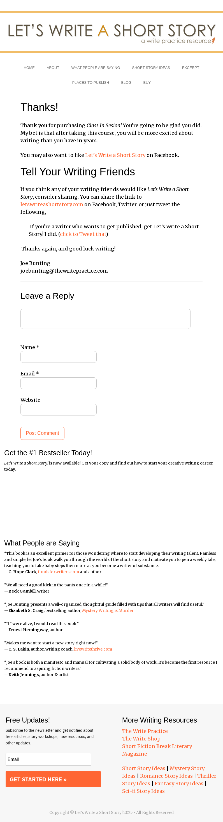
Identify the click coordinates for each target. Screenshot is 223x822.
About (53, 68)
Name (30, 347)
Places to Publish (90, 82)
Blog (126, 82)
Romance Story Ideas (166, 776)
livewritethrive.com (93, 649)
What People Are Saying (95, 68)
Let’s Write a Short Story (115, 155)
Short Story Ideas (151, 68)
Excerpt (190, 68)
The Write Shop (141, 738)
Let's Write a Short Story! (111, 32)
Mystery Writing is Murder (108, 610)
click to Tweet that (83, 234)
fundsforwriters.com (58, 571)
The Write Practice (145, 731)
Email (29, 373)
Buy (147, 82)
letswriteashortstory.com (51, 204)
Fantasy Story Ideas (179, 783)
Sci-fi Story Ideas (143, 791)
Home (29, 68)
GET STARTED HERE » (38, 779)
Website (30, 400)
